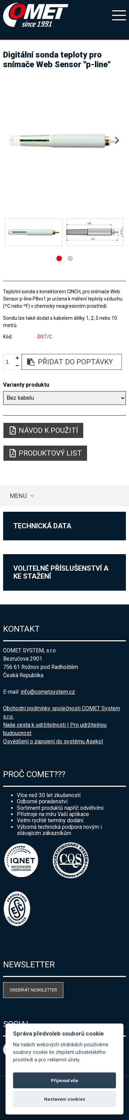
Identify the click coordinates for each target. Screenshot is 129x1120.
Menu (18, 495)
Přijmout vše (64, 1080)
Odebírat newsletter (33, 989)
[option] (64, 140)
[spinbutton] (10, 362)
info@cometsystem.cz (48, 692)
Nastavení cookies (64, 1099)
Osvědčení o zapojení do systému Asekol (53, 741)
